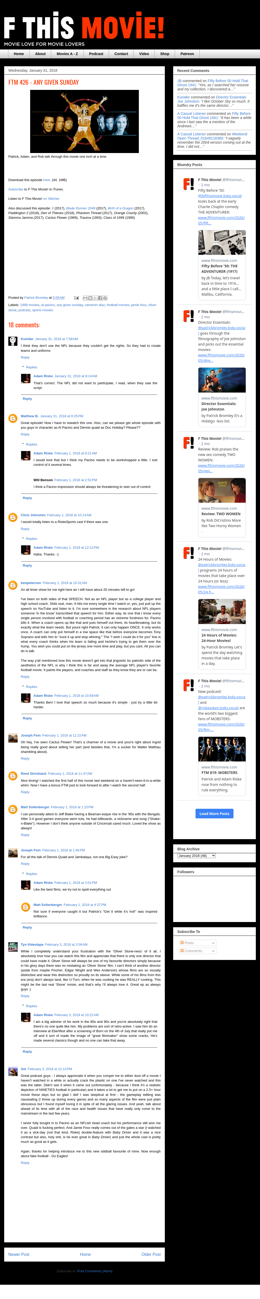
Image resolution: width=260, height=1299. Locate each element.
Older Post (151, 1254)
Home (19, 54)
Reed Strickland (33, 774)
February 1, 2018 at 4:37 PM (85, 905)
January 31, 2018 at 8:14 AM (75, 376)
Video (144, 54)
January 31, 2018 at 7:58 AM (56, 339)
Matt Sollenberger (35, 807)
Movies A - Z (67, 54)
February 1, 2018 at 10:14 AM (69, 515)
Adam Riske (43, 376)
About (40, 54)
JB (179, 81)
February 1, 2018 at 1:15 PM (72, 807)
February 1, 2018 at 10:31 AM (65, 583)
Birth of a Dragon (120, 208)
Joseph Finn (31, 735)
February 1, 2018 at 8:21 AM (75, 453)
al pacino (48, 305)
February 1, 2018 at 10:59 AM (76, 696)
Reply (25, 357)
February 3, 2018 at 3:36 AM (66, 944)
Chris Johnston (33, 515)
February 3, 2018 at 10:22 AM (76, 1015)
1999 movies (30, 305)
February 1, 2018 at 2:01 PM (75, 883)
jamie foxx (138, 305)
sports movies (42, 310)
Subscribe (15, 189)
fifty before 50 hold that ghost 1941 (214, 115)
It (53, 208)
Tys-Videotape (32, 944)
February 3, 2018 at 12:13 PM (50, 1069)
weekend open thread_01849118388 (212, 136)
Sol (23, 1069)
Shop (164, 54)
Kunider (27, 339)
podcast (24, 310)
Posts (187, 943)
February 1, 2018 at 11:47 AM (70, 774)
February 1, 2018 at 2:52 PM (75, 480)
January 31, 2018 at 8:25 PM (61, 416)
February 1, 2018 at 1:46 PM (63, 850)
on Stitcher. (51, 199)
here (46, 180)
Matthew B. (30, 416)
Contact (121, 54)
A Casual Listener (191, 113)
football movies (118, 305)
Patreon (187, 54)
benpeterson (31, 583)
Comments (191, 951)
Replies (31, 367)
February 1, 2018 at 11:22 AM (64, 735)
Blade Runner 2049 (80, 208)
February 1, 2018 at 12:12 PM (76, 547)
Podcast (96, 54)
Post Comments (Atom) (94, 1271)
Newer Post (18, 1254)
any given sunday (70, 305)
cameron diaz (94, 305)
